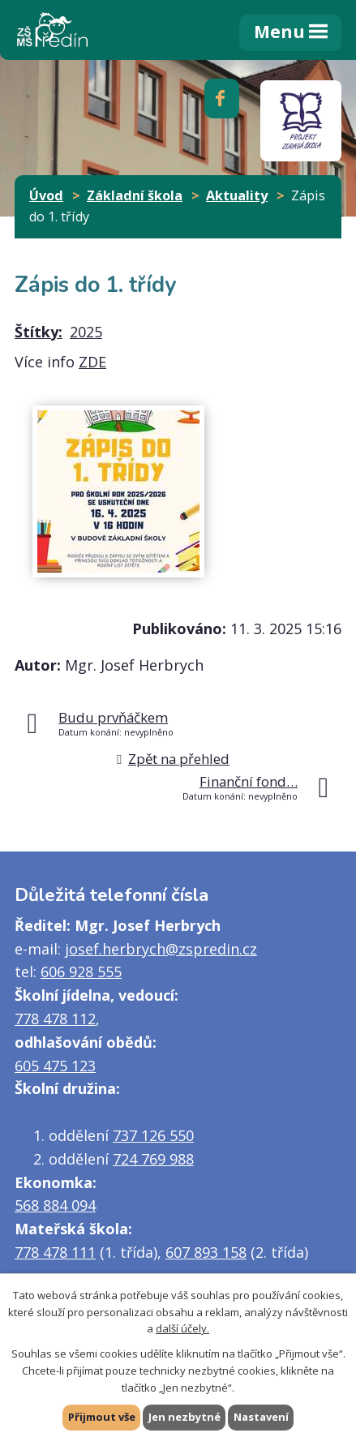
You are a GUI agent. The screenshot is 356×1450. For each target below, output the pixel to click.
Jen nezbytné (184, 1416)
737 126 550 (153, 1135)
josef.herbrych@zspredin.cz (161, 949)
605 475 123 (55, 1065)
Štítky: (38, 331)
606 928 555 (81, 971)
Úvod (46, 195)
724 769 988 (153, 1159)
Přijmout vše (101, 1416)
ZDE (92, 361)
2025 (86, 331)
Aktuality (237, 195)
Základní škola (134, 195)
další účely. (182, 1328)
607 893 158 (206, 1252)
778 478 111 (55, 1252)
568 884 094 (55, 1205)
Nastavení (261, 1416)
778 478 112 (55, 1018)
